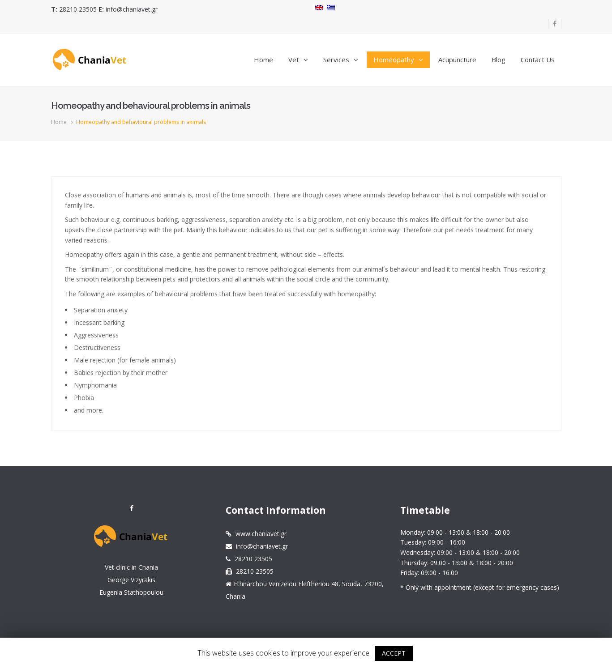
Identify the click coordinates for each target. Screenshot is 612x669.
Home (59, 122)
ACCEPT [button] (394, 653)
